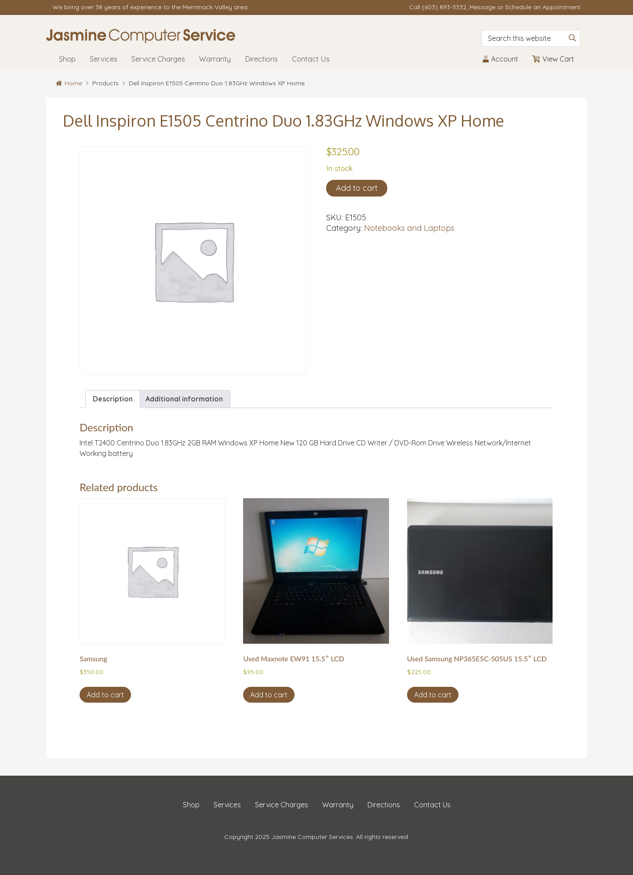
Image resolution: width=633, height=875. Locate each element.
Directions (383, 804)
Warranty (337, 804)
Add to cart (357, 188)
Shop (191, 804)
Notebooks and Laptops (409, 228)
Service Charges (281, 804)
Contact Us (432, 804)
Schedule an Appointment (542, 7)
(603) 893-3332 (444, 7)
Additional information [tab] (184, 398)
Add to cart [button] (105, 694)
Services (227, 804)
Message (482, 7)
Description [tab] (113, 398)
